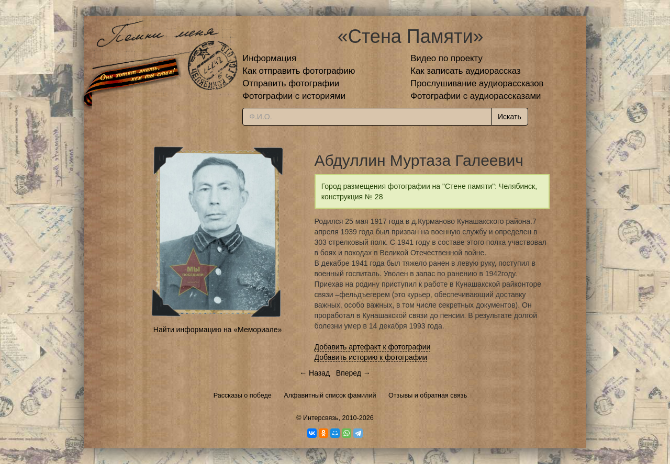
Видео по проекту (446, 58)
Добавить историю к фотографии (371, 357)
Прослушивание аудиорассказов (476, 83)
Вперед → (353, 373)
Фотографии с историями (293, 96)
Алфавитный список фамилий (330, 395)
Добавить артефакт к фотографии (373, 347)
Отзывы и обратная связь (427, 395)
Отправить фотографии (290, 83)
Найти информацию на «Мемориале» (217, 329)
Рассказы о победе (243, 395)
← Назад (314, 373)
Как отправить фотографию (298, 71)
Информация (269, 58)
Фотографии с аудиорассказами (475, 96)
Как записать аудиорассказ (465, 71)
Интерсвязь (321, 418)
